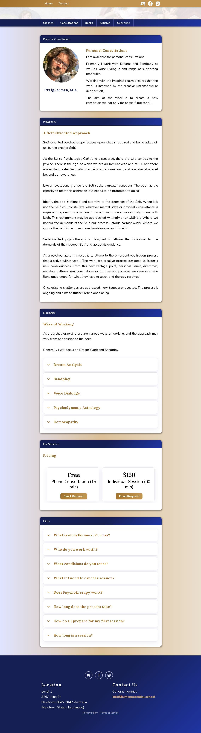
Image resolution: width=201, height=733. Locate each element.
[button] (105, 23)
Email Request (74, 496)
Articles (105, 23)
